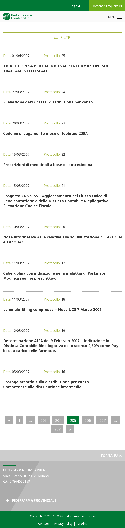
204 (58, 420)
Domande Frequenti (107, 6)
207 (102, 420)
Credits (82, 524)
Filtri (66, 37)
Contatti (43, 524)
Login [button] (75, 6)
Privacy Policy (63, 524)
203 (43, 420)
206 (88, 420)
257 (57, 429)
